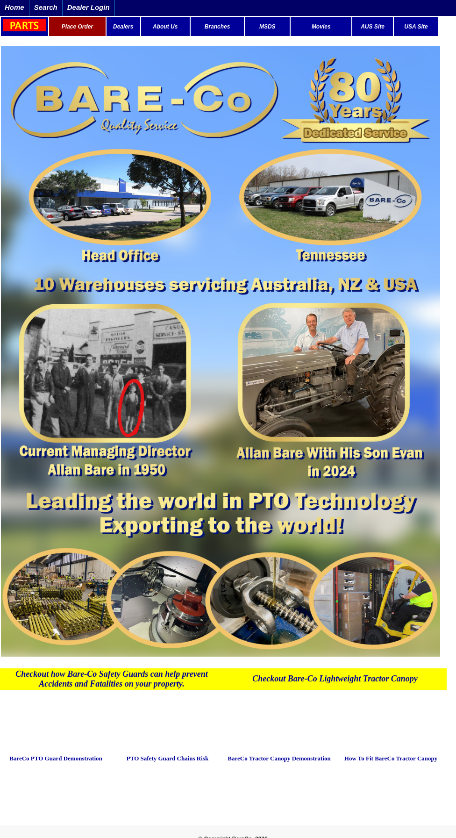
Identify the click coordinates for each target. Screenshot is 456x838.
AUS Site (373, 26)
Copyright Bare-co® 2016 (228, 798)
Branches (217, 26)
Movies (321, 26)
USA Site (416, 26)
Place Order (77, 26)
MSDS (267, 26)
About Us (165, 26)
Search (45, 7)
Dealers (123, 26)
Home (14, 7)
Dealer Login (88, 7)
